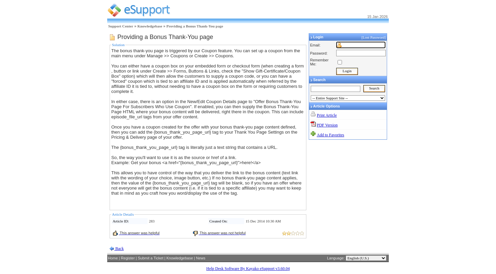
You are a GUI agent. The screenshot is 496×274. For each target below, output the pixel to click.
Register (128, 258)
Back (119, 248)
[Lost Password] (374, 37)
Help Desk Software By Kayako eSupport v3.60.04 (248, 268)
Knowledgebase (149, 26)
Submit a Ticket (150, 258)
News (201, 258)
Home (113, 258)
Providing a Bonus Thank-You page (194, 26)
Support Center (120, 26)
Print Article (327, 115)
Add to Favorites (330, 135)
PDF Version (327, 125)
